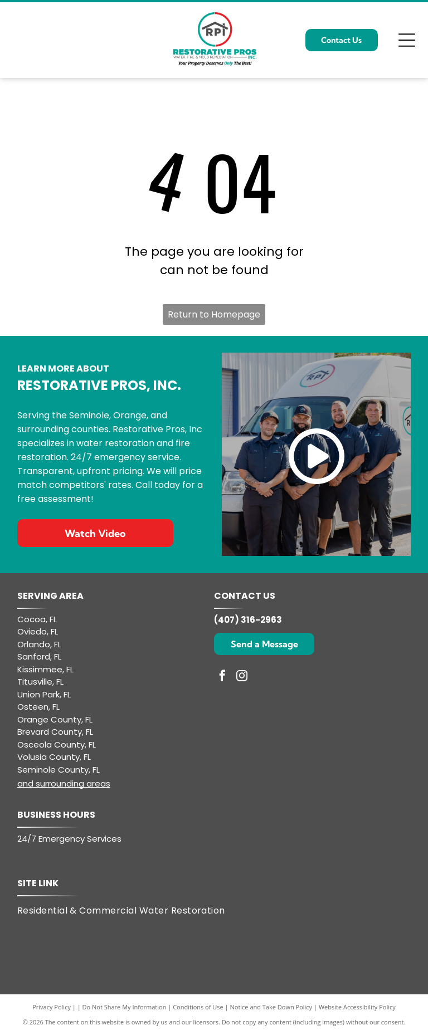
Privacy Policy (51, 1007)
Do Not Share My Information (124, 1007)
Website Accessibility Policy (357, 1007)
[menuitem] (128, 910)
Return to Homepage (214, 314)
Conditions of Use (198, 1007)
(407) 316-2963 (248, 620)
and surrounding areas (63, 783)
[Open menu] (406, 40)
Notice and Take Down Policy (271, 1007)
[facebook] (222, 677)
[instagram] (242, 677)
